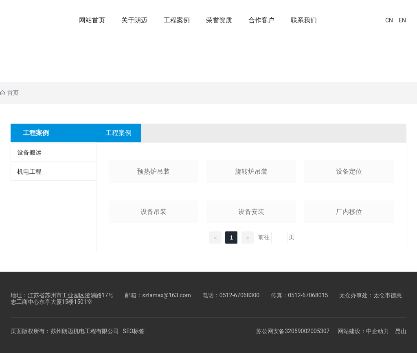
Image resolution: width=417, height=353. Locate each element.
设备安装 (251, 212)
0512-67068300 (239, 295)
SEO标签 (134, 331)
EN (402, 20)
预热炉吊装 (153, 171)
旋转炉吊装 (251, 171)
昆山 (400, 331)
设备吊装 (153, 212)
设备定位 (349, 171)
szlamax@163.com (166, 295)
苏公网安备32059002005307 (292, 331)
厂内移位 (349, 212)
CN (389, 20)
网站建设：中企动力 (363, 331)
